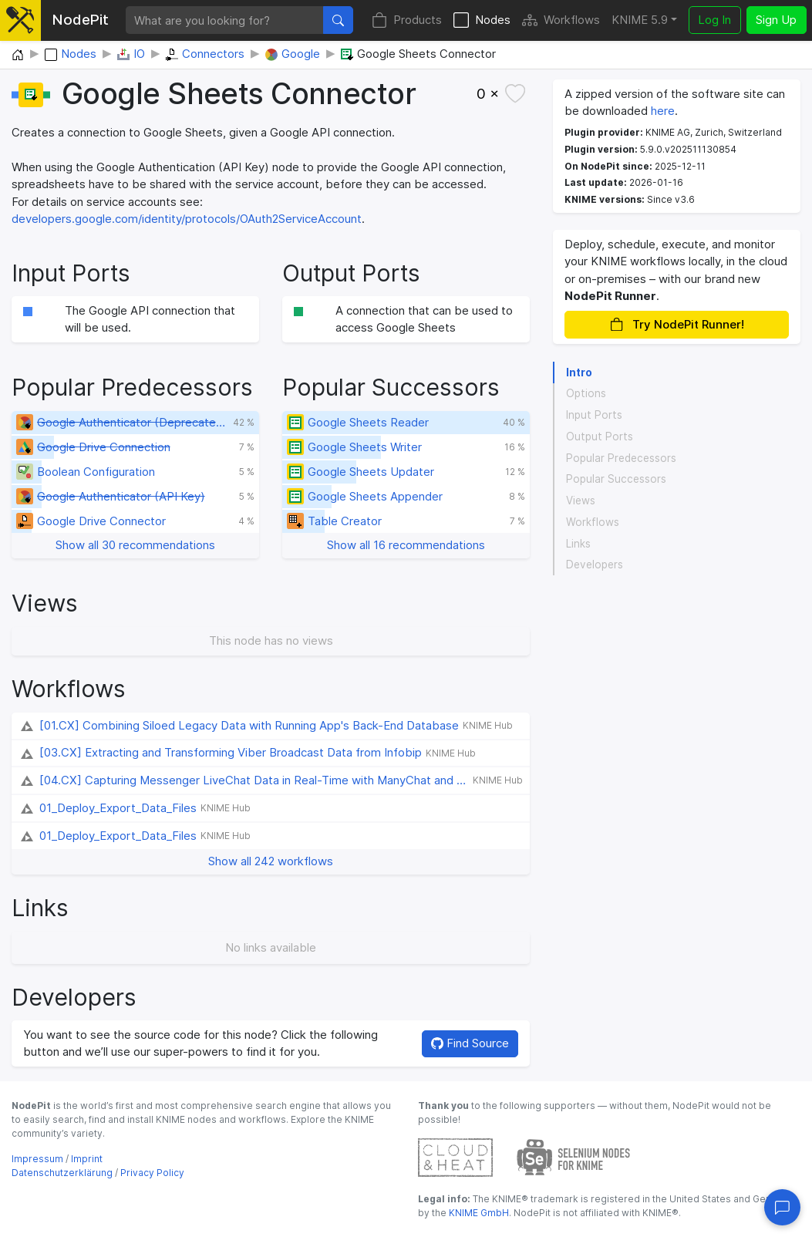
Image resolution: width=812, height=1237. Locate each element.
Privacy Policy (152, 1172)
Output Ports (599, 436)
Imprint (87, 1159)
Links (578, 544)
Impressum (37, 1159)
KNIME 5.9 (640, 19)
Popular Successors (616, 479)
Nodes (481, 20)
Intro (579, 372)
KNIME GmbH (477, 1212)
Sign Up (776, 19)
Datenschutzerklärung (62, 1172)
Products (407, 20)
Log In (714, 19)
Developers (594, 564)
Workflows (561, 20)
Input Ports (594, 415)
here (663, 110)
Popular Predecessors (621, 458)
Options (586, 393)
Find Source (470, 1043)
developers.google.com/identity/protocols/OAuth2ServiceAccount (187, 218)
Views (580, 500)
